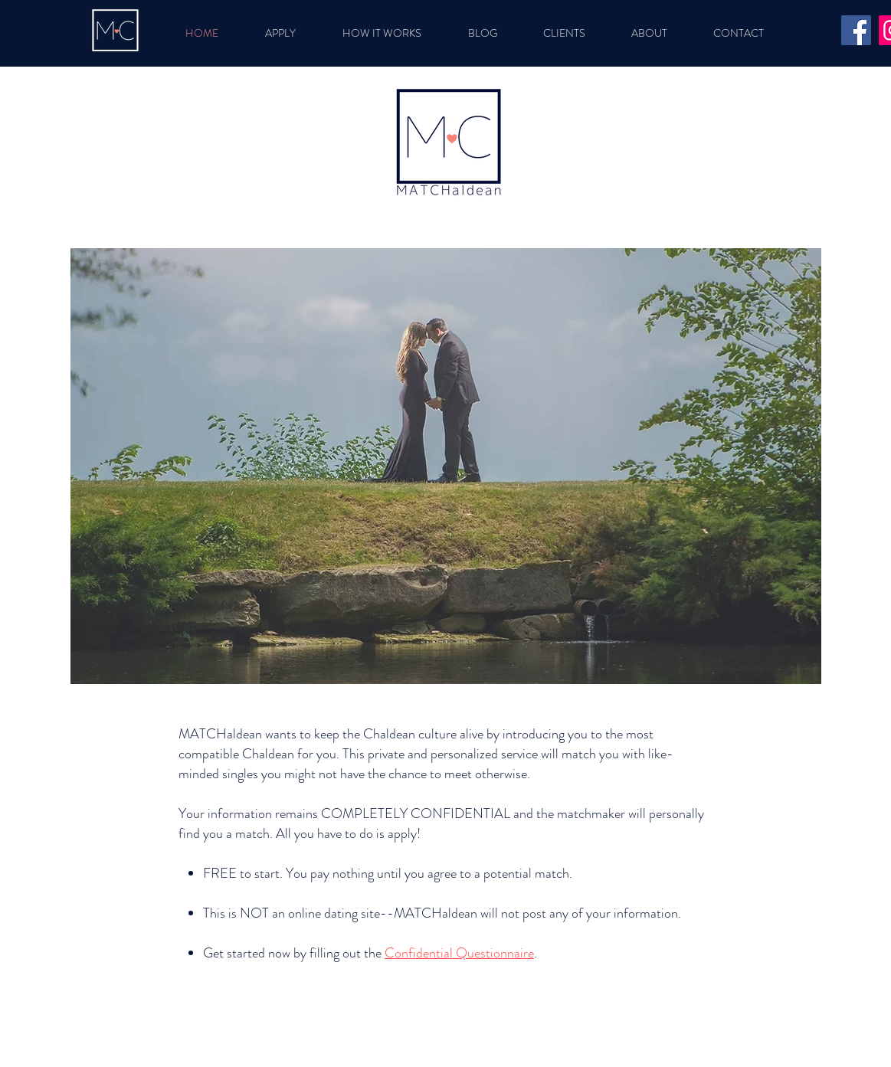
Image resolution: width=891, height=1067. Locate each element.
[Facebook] (856, 30)
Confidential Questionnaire (459, 953)
